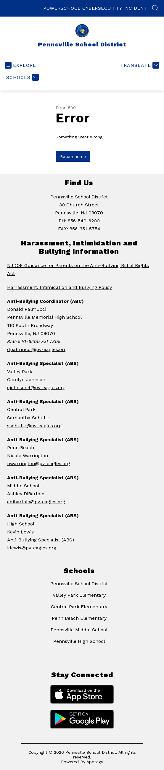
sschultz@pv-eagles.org (34, 425)
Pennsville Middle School (79, 629)
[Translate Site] (139, 65)
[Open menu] (20, 65)
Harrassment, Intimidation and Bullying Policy (59, 287)
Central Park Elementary (79, 606)
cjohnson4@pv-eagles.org (36, 387)
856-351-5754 (85, 229)
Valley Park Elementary (79, 595)
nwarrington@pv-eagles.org (38, 463)
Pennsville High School (79, 641)
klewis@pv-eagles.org (31, 548)
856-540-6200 (84, 221)
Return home (73, 156)
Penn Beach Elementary (79, 618)
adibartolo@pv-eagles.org (36, 501)
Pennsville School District (79, 583)
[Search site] (155, 8)
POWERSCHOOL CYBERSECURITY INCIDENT (95, 8)
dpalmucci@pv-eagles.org (37, 349)
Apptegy (94, 761)
